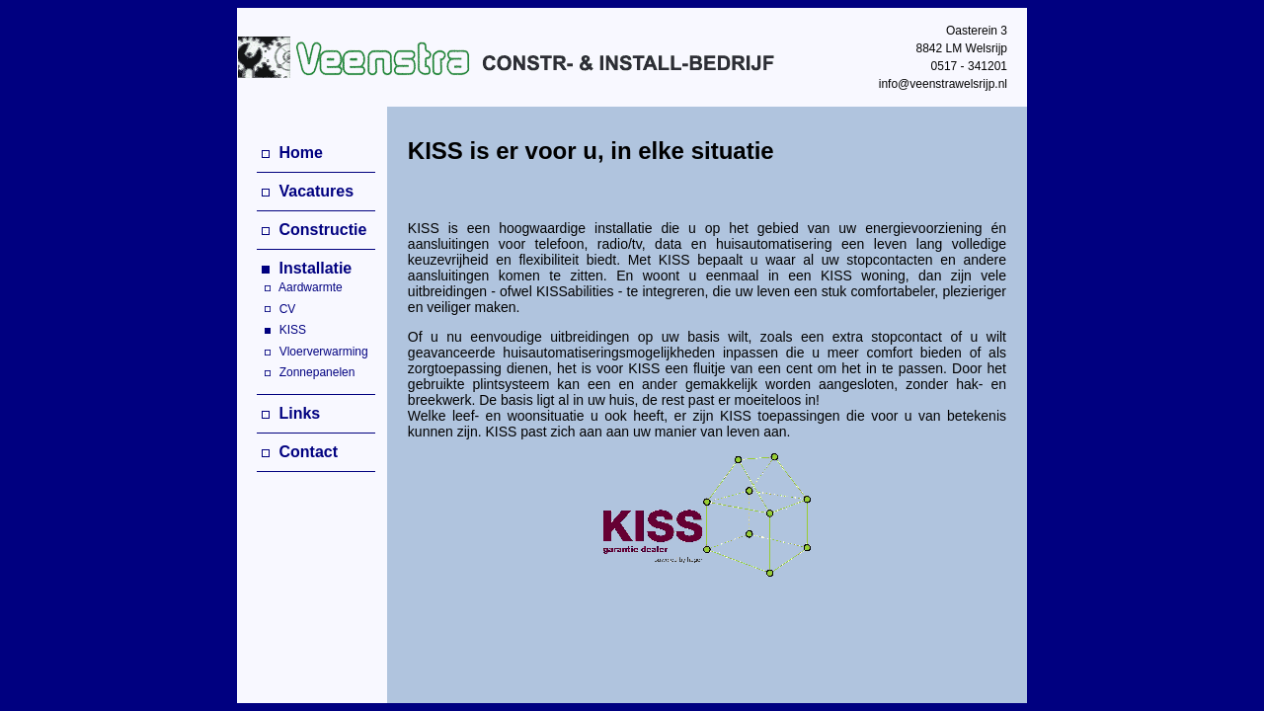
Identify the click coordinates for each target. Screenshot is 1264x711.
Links (291, 413)
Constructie (314, 229)
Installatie (307, 268)
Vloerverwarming (312, 351)
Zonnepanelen (306, 372)
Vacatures (308, 191)
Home (292, 152)
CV (276, 309)
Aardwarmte (300, 287)
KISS (281, 330)
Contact (300, 451)
